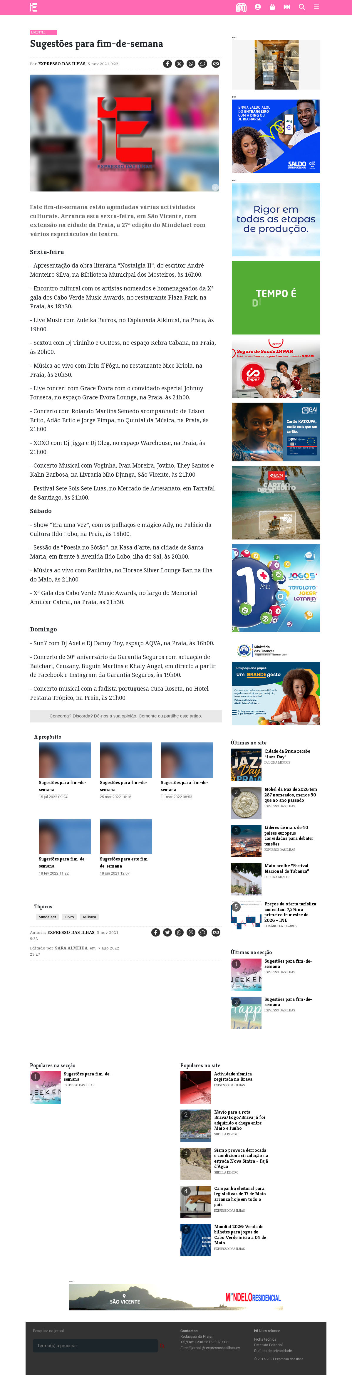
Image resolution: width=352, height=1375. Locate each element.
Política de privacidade (273, 1351)
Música (89, 917)
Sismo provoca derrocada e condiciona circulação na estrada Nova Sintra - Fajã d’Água (241, 1158)
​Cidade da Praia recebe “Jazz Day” (287, 753)
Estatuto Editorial (268, 1345)
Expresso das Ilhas (62, 63)
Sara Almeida (71, 948)
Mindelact (47, 917)
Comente (148, 715)
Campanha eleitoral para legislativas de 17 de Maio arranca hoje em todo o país (240, 1196)
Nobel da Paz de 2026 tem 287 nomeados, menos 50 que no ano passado (290, 794)
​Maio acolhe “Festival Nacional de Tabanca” (286, 868)
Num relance (267, 1331)
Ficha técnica (265, 1339)
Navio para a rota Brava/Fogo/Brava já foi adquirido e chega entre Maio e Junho (239, 1120)
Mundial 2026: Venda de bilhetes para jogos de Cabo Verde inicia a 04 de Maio (240, 1234)
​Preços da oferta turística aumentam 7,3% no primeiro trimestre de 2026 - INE (290, 912)
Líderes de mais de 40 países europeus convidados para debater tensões (289, 835)
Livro (69, 917)
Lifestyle (38, 32)
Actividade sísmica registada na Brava (233, 1076)
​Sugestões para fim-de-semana (288, 963)
